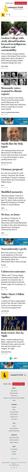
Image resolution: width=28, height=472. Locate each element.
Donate (14, 426)
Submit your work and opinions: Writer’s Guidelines (14, 398)
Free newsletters (14, 449)
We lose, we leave (10, 214)
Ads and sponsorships (14, 437)
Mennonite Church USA (6, 163)
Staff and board (14, 390)
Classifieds (14, 454)
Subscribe (8, 3)
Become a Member (21, 3)
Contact (14, 400)
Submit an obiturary (14, 442)
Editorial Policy (14, 395)
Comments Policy (23, 462)
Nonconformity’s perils (14, 249)
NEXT (15, 358)
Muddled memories (12, 192)
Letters (2, 185)
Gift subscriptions (14, 414)
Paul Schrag (4, 287)
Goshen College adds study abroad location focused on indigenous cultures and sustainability (13, 44)
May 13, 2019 (4, 68)
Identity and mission (14, 393)
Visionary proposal (11, 169)
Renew (11, 3)
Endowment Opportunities (14, 430)
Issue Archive (14, 419)
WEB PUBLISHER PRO (15, 465)
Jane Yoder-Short (5, 311)
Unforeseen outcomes (13, 271)
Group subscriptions (14, 412)
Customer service (14, 416)
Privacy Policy (18, 462)
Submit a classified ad (14, 440)
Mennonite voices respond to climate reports (11, 91)
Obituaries (14, 451)
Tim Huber (3, 265)
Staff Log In (14, 458)
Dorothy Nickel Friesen (6, 352)
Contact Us (14, 463)
